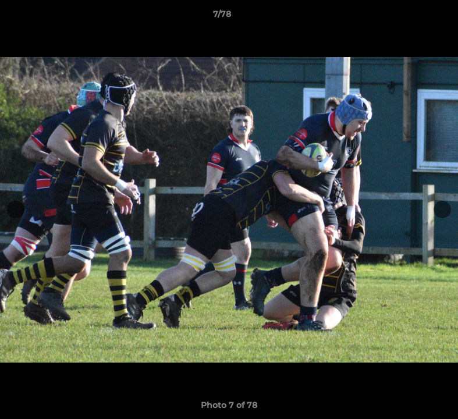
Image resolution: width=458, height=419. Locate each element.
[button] (409, 17)
